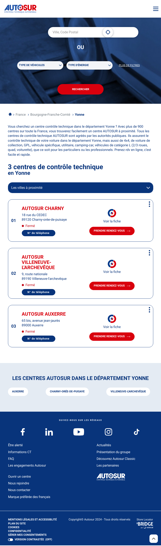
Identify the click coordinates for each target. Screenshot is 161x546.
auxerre (18, 392)
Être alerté (15, 446)
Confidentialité (19, 532)
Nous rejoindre (18, 484)
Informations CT (19, 453)
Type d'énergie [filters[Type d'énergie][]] (78, 65)
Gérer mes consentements (27, 535)
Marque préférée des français (29, 498)
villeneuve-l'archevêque (128, 392)
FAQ (11, 460)
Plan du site (17, 524)
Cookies (13, 528)
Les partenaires (108, 466)
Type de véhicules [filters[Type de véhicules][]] (32, 65)
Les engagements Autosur (27, 466)
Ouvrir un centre (19, 477)
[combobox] (74, 32)
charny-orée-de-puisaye (67, 392)
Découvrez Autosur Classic (116, 460)
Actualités (104, 446)
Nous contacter (19, 491)
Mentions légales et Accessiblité (32, 521)
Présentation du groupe (113, 453)
